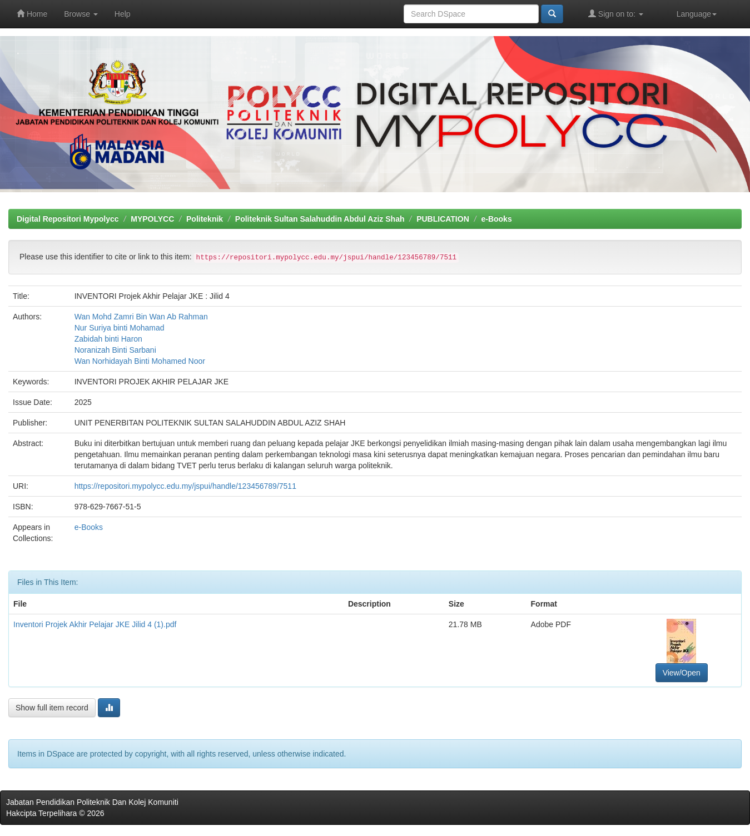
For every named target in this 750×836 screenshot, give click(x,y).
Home (32, 13)
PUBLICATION (442, 218)
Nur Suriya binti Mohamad (119, 327)
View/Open (682, 672)
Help (123, 13)
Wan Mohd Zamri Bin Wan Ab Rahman (141, 316)
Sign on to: (615, 13)
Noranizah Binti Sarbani (115, 350)
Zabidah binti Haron (108, 338)
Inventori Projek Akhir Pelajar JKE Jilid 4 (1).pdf (94, 624)
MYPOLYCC (152, 218)
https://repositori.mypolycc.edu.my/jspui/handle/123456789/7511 (185, 486)
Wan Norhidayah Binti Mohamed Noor (139, 361)
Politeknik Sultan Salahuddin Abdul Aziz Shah (320, 218)
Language (697, 13)
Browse (81, 13)
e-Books (496, 218)
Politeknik (204, 218)
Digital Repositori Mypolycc (68, 218)
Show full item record (52, 707)
